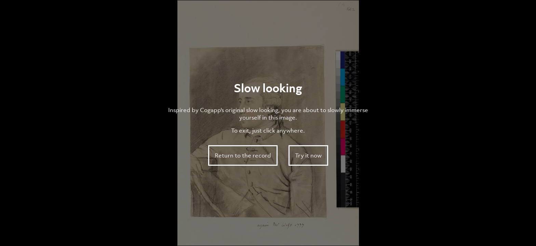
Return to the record (243, 155)
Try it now (308, 155)
